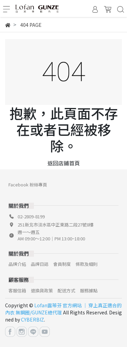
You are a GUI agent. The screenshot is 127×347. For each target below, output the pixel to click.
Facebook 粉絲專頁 (27, 184)
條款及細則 (87, 264)
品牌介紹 (17, 264)
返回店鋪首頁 (63, 163)
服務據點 (89, 290)
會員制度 (62, 264)
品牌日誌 (39, 264)
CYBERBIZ (32, 319)
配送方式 (66, 290)
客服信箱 (17, 290)
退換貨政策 (42, 290)
